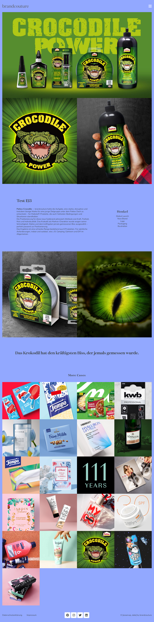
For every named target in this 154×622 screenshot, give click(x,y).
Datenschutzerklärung (12, 615)
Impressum (32, 615)
